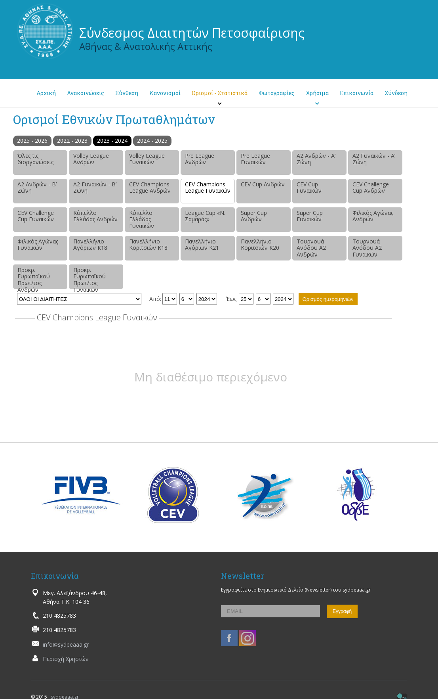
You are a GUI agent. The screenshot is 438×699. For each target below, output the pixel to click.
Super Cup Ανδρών (254, 216)
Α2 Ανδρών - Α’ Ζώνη (316, 159)
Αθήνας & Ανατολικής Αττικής (145, 46)
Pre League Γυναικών (255, 159)
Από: (155, 299)
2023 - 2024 (112, 140)
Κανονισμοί (165, 93)
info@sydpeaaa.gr (66, 644)
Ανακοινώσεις (85, 93)
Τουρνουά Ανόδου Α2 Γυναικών (367, 248)
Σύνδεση (396, 93)
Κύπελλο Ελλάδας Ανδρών (95, 216)
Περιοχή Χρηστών (66, 659)
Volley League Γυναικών (147, 159)
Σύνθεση (126, 93)
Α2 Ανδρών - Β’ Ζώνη (37, 187)
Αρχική (46, 93)
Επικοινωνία (356, 93)
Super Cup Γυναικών (310, 216)
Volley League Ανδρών (91, 159)
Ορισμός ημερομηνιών (328, 299)
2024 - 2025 (152, 140)
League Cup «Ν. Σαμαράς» (205, 216)
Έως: (232, 299)
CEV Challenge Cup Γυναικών (35, 216)
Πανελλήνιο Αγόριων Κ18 (90, 244)
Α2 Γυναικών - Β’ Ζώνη (94, 187)
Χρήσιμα (317, 93)
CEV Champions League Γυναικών (207, 187)
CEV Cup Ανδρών (263, 184)
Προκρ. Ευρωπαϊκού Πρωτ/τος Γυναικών (89, 277)
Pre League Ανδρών (199, 159)
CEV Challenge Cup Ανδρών (370, 187)
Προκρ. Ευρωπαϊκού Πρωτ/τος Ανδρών (33, 277)
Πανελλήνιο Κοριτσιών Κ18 (148, 244)
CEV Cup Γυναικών (309, 187)
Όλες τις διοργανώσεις (35, 159)
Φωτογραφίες (277, 93)
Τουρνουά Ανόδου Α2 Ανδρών (311, 248)
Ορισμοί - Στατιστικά (220, 93)
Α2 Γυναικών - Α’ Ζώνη (373, 159)
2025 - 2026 (32, 140)
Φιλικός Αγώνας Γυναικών (37, 244)
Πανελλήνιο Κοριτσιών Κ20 (260, 244)
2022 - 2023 (72, 140)
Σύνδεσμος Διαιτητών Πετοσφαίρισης (192, 32)
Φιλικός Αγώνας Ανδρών (372, 216)
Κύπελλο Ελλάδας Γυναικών (141, 219)
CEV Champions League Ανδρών (150, 187)
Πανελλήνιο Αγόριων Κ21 (202, 244)
